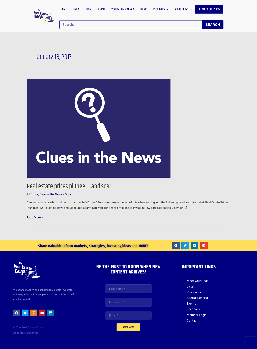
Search (213, 24)
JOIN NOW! (128, 327)
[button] (176, 245)
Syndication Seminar (122, 9)
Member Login (196, 314)
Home (64, 9)
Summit (101, 9)
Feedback (193, 309)
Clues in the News (51, 194)
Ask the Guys (183, 9)
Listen (76, 9)
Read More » (35, 217)
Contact (192, 320)
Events (143, 9)
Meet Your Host (197, 281)
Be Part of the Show (209, 9)
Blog (88, 9)
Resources (160, 9)
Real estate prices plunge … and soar (70, 186)
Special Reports (197, 298)
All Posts (32, 194)
